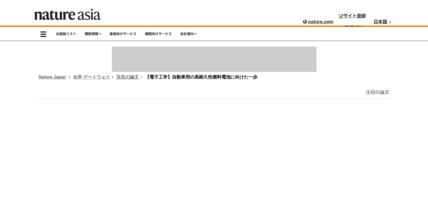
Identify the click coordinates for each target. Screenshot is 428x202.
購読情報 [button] (93, 33)
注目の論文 (127, 77)
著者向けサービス (123, 33)
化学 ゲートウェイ (91, 77)
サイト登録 (352, 16)
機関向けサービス (158, 33)
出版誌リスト (66, 33)
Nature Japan (52, 77)
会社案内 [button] (188, 33)
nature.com (318, 22)
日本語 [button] (382, 22)
